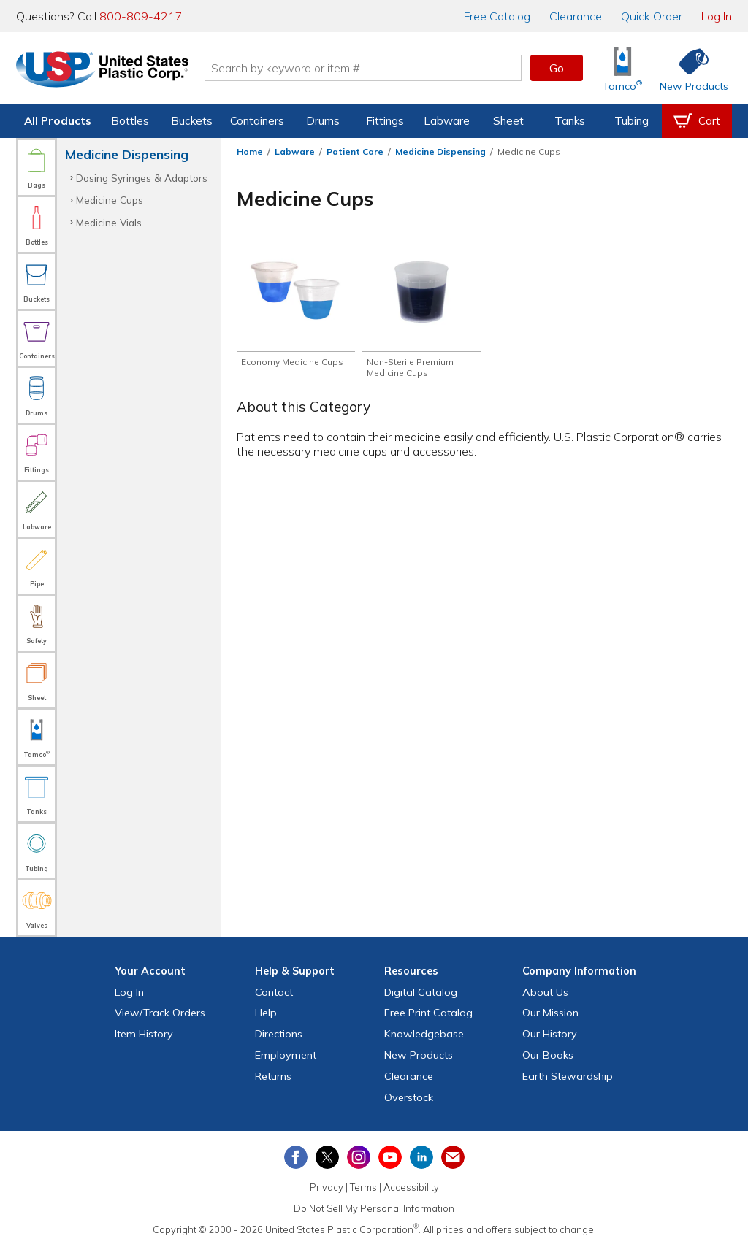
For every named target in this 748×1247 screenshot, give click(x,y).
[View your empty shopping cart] (697, 121)
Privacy (326, 1187)
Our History (549, 1033)
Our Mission (550, 1012)
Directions (278, 1033)
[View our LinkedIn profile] (421, 1157)
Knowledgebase (424, 1033)
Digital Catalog (420, 992)
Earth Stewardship (567, 1076)
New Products (418, 1055)
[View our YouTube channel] (390, 1157)
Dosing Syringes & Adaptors (141, 178)
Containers (257, 121)
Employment (285, 1055)
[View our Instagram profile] (358, 1157)
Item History (144, 1033)
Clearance (575, 16)
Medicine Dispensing (440, 151)
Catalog (497, 16)
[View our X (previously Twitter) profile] (327, 1157)
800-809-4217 (141, 16)
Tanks (569, 121)
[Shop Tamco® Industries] (622, 68)
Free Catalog (428, 1012)
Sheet (508, 121)
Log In (716, 16)
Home (250, 151)
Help (266, 1012)
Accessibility (411, 1187)
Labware (447, 121)
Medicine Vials (109, 222)
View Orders (160, 1012)
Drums (323, 121)
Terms (363, 1187)
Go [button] (556, 68)
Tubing (631, 121)
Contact (274, 992)
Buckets (192, 121)
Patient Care (355, 151)
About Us (545, 992)
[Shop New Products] (689, 68)
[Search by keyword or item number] (363, 68)
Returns (273, 1076)
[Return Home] (102, 71)
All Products (57, 121)
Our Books (547, 1055)
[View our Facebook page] (295, 1157)
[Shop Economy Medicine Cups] (296, 306)
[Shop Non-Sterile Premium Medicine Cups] (421, 312)
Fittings (385, 121)
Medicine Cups (109, 199)
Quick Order (651, 16)
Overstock (408, 1097)
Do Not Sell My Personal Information (374, 1208)
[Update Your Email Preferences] (453, 1157)
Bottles (130, 121)
